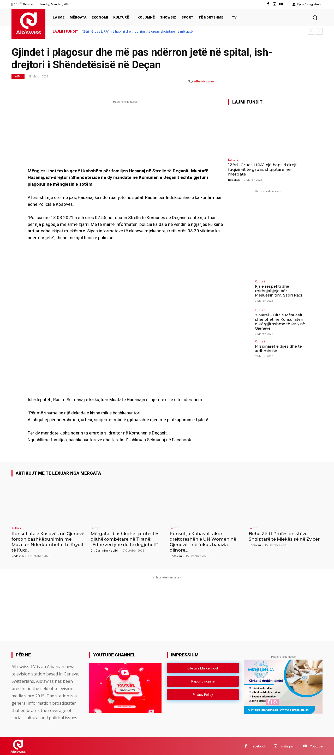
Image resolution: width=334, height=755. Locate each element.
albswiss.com (204, 81)
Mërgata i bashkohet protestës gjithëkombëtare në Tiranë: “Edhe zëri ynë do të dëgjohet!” (126, 539)
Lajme (18, 76)
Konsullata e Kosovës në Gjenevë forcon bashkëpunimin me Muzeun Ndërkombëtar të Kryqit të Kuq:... (47, 541)
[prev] (311, 31)
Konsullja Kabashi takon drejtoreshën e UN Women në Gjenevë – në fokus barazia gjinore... (205, 541)
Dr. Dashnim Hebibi (104, 550)
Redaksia (234, 180)
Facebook (258, 745)
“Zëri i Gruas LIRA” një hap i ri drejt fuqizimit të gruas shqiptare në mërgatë (137, 31)
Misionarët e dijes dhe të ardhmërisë (278, 348)
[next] (319, 31)
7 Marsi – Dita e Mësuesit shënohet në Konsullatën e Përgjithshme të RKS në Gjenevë (279, 321)
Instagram (288, 745)
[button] (315, 17)
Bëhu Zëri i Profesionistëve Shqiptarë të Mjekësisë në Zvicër (280, 539)
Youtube (316, 745)
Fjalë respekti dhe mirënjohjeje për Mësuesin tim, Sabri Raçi (280, 291)
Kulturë (233, 159)
